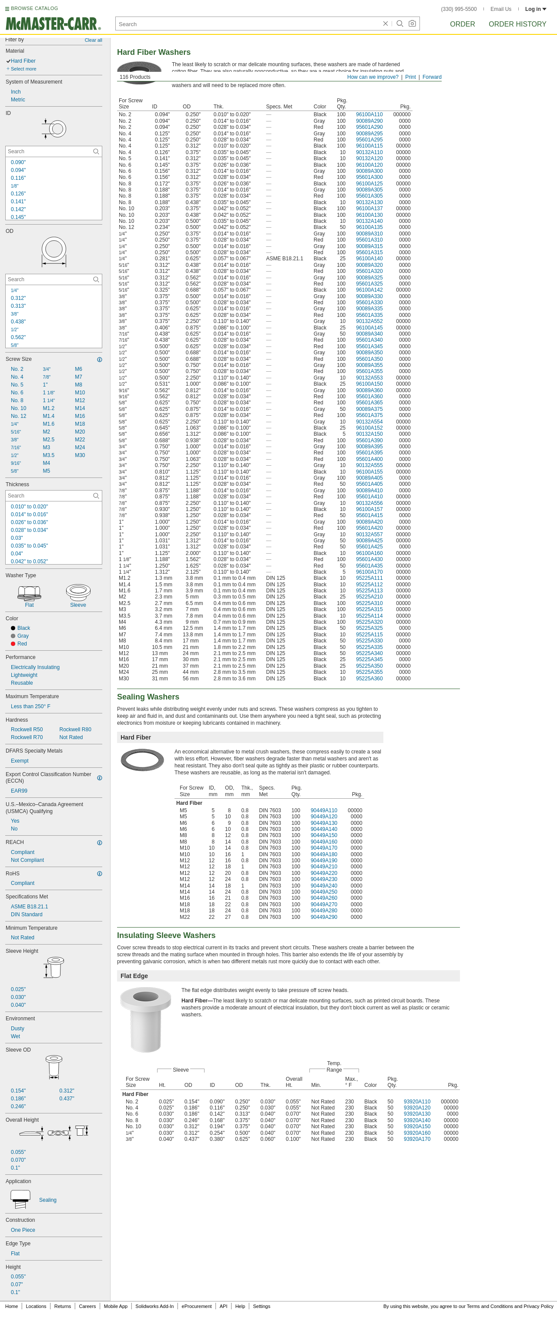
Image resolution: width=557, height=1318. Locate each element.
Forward (432, 77)
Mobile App (116, 1306)
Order (462, 24)
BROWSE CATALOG (34, 8)
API (224, 1306)
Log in (536, 9)
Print (410, 77)
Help (240, 1306)
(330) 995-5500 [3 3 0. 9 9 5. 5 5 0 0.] (459, 9)
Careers (87, 1306)
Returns (62, 1306)
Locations (36, 1306)
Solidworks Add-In (154, 1306)
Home (11, 1306)
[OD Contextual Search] (53, 279)
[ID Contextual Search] (53, 151)
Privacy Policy (539, 1306)
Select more (24, 68)
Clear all (93, 40)
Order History (518, 24)
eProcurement (197, 1306)
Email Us (500, 9)
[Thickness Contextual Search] (53, 495)
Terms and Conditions (490, 1306)
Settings (261, 1306)
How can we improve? (373, 77)
